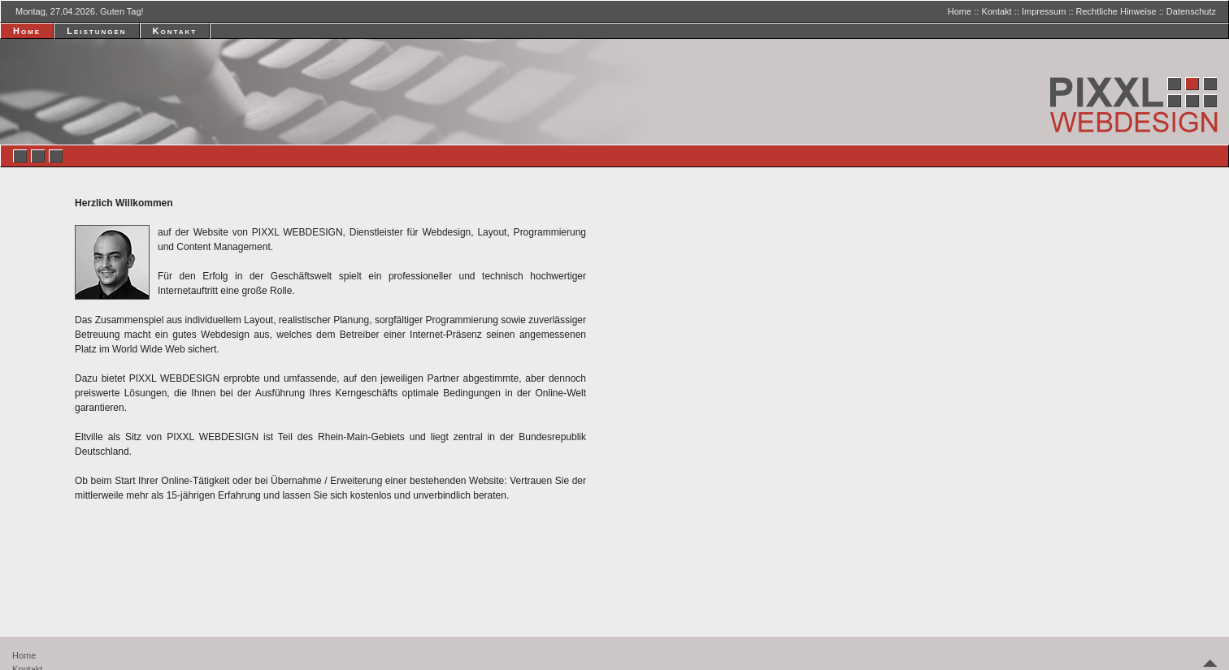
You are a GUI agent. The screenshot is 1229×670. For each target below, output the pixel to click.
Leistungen (96, 31)
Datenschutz (1191, 11)
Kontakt (996, 11)
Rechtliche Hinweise (1116, 11)
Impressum (1044, 11)
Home (959, 11)
